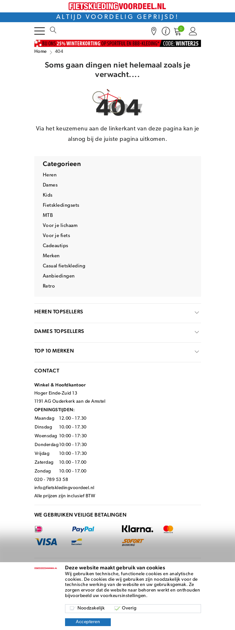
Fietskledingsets (61, 205)
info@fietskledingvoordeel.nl (64, 488)
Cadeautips (55, 246)
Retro (49, 286)
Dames (50, 185)
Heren (50, 175)
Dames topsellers (59, 331)
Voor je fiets (56, 235)
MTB (48, 215)
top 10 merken (54, 351)
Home (40, 51)
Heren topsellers (58, 311)
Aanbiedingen (59, 276)
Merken (51, 256)
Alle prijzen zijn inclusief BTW (64, 496)
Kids (48, 195)
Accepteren (88, 622)
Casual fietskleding (64, 266)
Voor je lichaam (60, 225)
